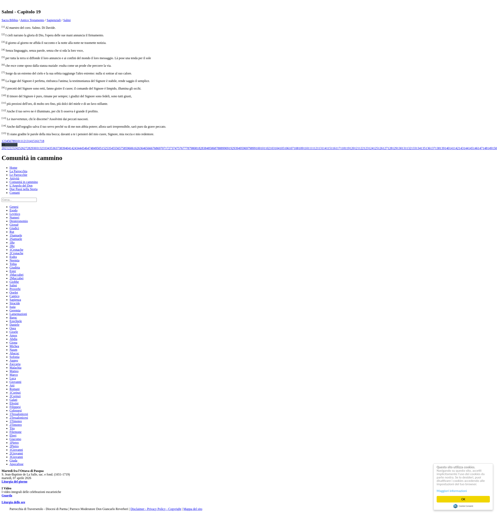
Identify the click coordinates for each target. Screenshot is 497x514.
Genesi (14, 206)
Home (13, 167)
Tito (12, 428)
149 (489, 148)
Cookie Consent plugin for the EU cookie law (463, 506)
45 (82, 148)
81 (197, 148)
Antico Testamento (32, 20)
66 (149, 148)
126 (380, 148)
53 (108, 148)
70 (162, 148)
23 (12, 148)
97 (247, 148)
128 (390, 148)
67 (152, 148)
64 (143, 148)
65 (146, 148)
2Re (12, 246)
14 (30, 141)
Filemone (15, 432)
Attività (14, 178)
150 (494, 148)
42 (73, 148)
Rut (12, 231)
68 (155, 148)
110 (305, 148)
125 (375, 148)
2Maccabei (16, 278)
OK (463, 499)
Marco (14, 374)
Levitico (15, 214)
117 (338, 148)
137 (432, 148)
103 (272, 148)
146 (475, 148)
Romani (15, 389)
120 (351, 148)
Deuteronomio (19, 221)
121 (356, 148)
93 (235, 148)
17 (39, 141)
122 (361, 148)
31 (38, 148)
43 (76, 148)
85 (209, 148)
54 (111, 148)
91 (228, 148)
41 (69, 148)
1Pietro (14, 442)
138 (437, 148)
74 (174, 148)
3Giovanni (16, 457)
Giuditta (15, 267)
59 (127, 148)
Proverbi (15, 289)
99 (254, 148)
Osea (13, 328)
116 (333, 148)
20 (3, 148)
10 (17, 141)
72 (168, 148)
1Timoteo (16, 421)
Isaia (12, 307)
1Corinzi (15, 392)
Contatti (15, 192)
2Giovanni (16, 453)
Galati (13, 399)
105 (281, 148)
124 (371, 148)
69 (158, 148)
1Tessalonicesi (19, 414)
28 (28, 148)
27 (25, 148)
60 (130, 148)
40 (66, 148)
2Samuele (16, 239)
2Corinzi (15, 396)
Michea (14, 346)
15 (33, 141)
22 (9, 148)
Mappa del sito (192, 509)
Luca (13, 378)
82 (200, 148)
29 (31, 148)
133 (413, 148)
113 (319, 148)
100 (258, 148)
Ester (13, 271)
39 (63, 148)
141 (451, 148)
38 (60, 148)
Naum (13, 349)
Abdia (13, 339)
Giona (13, 342)
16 (36, 141)
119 (347, 148)
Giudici (14, 228)
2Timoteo (16, 424)
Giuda (13, 460)
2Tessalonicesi (19, 417)
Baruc (13, 317)
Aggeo (14, 360)
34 (47, 148)
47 (89, 148)
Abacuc (14, 353)
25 (19, 148)
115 (328, 148)
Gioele (14, 332)
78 (187, 148)
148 (485, 148)
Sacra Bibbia (10, 20)
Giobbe (14, 282)
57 (120, 148)
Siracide (15, 303)
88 (219, 148)
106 (286, 148)
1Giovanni (16, 449)
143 (461, 148)
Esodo (13, 210)
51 (101, 148)
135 (423, 148)
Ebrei (13, 435)
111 (310, 148)
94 (238, 148)
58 (123, 148)
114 (324, 148)
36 (54, 148)
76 (181, 148)
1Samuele (16, 235)
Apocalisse (16, 464)
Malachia (15, 367)
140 (447, 148)
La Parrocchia (18, 171)
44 (79, 148)
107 (291, 148)
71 (165, 148)
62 (136, 148)
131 (404, 148)
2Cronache (16, 253)
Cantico (14, 296)
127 (385, 148)
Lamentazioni (18, 314)
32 (41, 148)
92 (232, 148)
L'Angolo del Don (21, 185)
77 (184, 148)
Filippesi (15, 407)
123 (366, 148)
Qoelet (14, 292)
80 (193, 148)
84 (206, 148)
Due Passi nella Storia (24, 189)
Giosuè (14, 224)
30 (35, 148)
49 (95, 148)
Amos (13, 335)
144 (466, 148)
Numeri (14, 217)
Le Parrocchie (18, 174)
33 (44, 148)
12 (23, 141)
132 (408, 148)
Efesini (14, 403)
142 (456, 148)
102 (267, 148)
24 (15, 148)
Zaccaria (15, 364)
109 (300, 148)
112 (314, 148)
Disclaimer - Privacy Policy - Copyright (155, 509)
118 (342, 148)
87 (216, 148)
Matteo (14, 371)
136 (428, 148)
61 (133, 148)
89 (222, 148)
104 (277, 148)
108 (296, 148)
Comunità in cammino (24, 182)
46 (85, 148)
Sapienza (15, 299)
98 (251, 148)
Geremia (15, 310)
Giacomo (15, 439)
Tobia (13, 264)
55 (114, 148)
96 (244, 148)
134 (418, 148)
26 (22, 148)
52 (104, 148)
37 (57, 148)
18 (42, 141)
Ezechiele (16, 321)
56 (117, 148)
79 (190, 148)
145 (470, 148)
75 (177, 148)
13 (26, 141)
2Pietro (14, 446)
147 (480, 148)
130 (399, 148)
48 (92, 148)
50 (98, 148)
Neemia (14, 260)
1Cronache (16, 249)
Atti (12, 385)
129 (394, 148)
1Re (12, 242)
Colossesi (16, 410)
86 (212, 148)
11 (20, 141)
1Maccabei (16, 274)
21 (6, 148)
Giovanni (15, 382)
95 (241, 148)
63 (139, 148)
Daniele (14, 324)
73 (171, 148)
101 (263, 148)
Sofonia (14, 357)
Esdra (13, 256)
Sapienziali (54, 20)
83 (203, 148)
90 (225, 148)
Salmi (67, 20)
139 (442, 148)
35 (50, 148)
